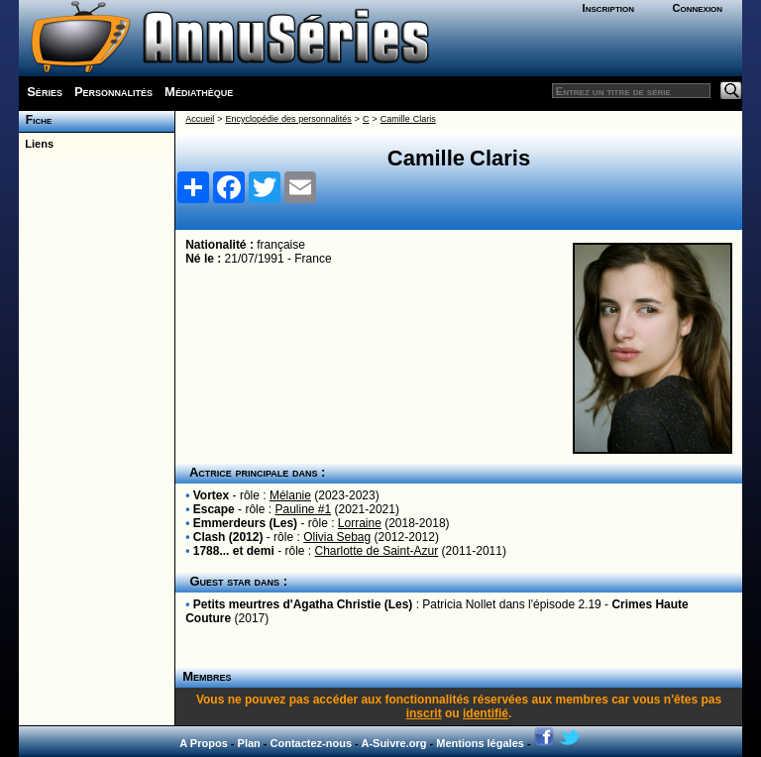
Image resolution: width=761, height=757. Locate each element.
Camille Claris (408, 119)
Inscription (608, 8)
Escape (214, 509)
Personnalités (113, 91)
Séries (44, 91)
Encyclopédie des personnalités (288, 119)
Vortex (211, 495)
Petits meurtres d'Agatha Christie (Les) (303, 604)
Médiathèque (198, 91)
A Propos (203, 743)
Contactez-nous (312, 743)
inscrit (424, 713)
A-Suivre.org (393, 743)
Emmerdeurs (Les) (245, 523)
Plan (249, 743)
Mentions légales (480, 743)
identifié (485, 713)
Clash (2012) (228, 537)
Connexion (697, 8)
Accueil (199, 119)
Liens (36, 144)
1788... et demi (233, 551)
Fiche (35, 120)
